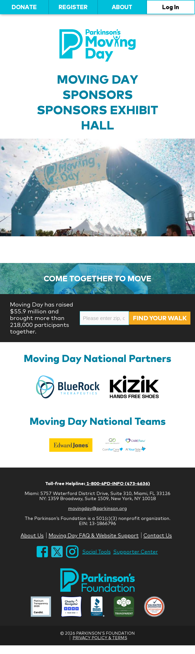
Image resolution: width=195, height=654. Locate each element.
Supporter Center (135, 551)
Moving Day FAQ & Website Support (93, 535)
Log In (170, 7)
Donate (24, 7)
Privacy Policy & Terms (100, 637)
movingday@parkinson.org (97, 508)
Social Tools (96, 551)
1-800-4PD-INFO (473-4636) (117, 483)
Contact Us (157, 535)
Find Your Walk (160, 318)
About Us (32, 535)
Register (73, 7)
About (122, 7)
